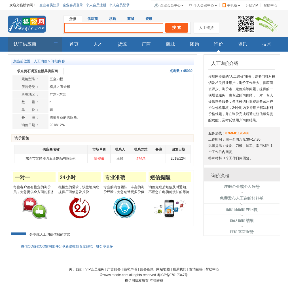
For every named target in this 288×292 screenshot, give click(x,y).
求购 (112, 19)
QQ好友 (34, 246)
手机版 (232, 5)
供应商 (93, 19)
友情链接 (196, 269)
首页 (74, 44)
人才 (98, 44)
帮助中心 (270, 5)
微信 (24, 246)
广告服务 (114, 269)
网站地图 (163, 269)
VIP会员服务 (94, 269)
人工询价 (40, 61)
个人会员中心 (204, 5)
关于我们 (75, 269)
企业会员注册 (49, 5)
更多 (109, 246)
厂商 (146, 44)
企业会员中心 (170, 5)
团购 (194, 44)
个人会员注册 (96, 5)
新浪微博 (72, 246)
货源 (72, 19)
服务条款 (147, 269)
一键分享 (99, 246)
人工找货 (206, 28)
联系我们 (179, 269)
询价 (218, 44)
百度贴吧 (86, 246)
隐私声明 (130, 269)
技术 (266, 44)
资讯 (148, 19)
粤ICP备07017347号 (172, 275)
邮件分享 (58, 246)
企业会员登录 (73, 5)
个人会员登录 (119, 5)
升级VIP (252, 5)
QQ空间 (46, 246)
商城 (130, 19)
